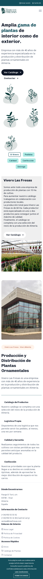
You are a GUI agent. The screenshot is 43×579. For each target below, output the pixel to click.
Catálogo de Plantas (11, 551)
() (36, 3)
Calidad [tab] (13, 160)
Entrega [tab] (21, 166)
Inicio (4, 547)
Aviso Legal (7, 529)
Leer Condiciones (21, 572)
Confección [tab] (28, 160)
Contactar (9, 78)
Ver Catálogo (11, 72)
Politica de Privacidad (11, 533)
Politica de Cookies (10, 537)
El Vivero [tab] (14, 154)
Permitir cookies (21, 575)
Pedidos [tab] (28, 154)
